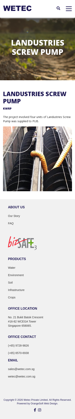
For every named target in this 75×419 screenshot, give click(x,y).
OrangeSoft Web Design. (44, 403)
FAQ (11, 223)
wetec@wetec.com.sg (21, 376)
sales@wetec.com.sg (21, 369)
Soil (10, 282)
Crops (11, 297)
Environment (16, 275)
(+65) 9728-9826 (18, 345)
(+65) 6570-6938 (18, 353)
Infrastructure (16, 290)
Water (11, 267)
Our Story (14, 216)
